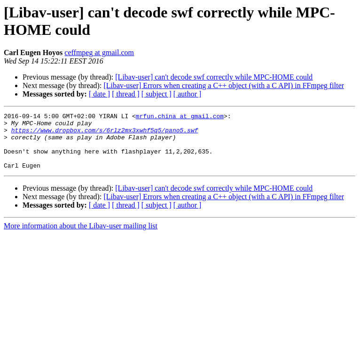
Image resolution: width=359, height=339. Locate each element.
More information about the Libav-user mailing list (80, 237)
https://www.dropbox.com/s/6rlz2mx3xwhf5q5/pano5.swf (104, 134)
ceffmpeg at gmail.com (99, 52)
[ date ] (99, 94)
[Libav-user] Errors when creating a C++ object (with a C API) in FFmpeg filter (223, 85)
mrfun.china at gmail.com (180, 117)
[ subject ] (156, 94)
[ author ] (187, 94)
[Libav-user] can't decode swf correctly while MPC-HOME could (213, 77)
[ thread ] (126, 94)
